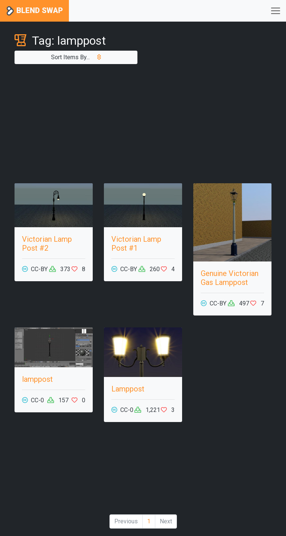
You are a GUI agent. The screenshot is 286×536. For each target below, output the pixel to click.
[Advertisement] (143, 124)
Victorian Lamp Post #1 (136, 244)
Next (166, 521)
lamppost (37, 379)
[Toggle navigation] (275, 10)
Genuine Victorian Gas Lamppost (229, 278)
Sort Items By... (76, 57)
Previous (126, 521)
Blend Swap (34, 11)
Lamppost (127, 388)
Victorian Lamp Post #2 (47, 244)
